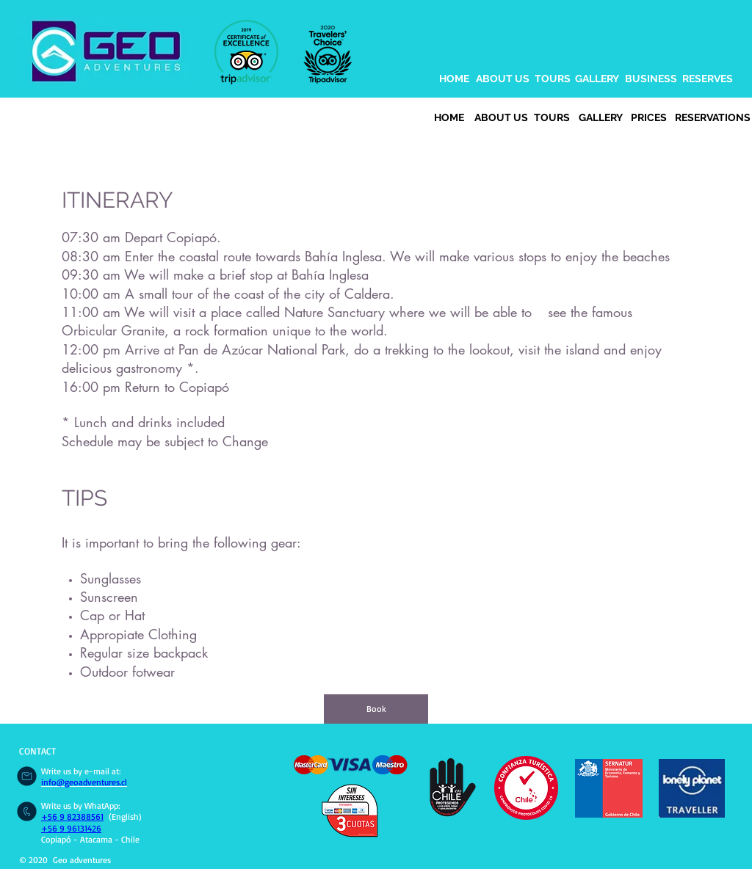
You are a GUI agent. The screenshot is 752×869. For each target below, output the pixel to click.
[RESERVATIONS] (713, 118)
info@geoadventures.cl (84, 782)
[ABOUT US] (502, 79)
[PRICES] (648, 118)
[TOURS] (552, 79)
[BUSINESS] (651, 79)
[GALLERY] (597, 79)
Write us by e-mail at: (81, 771)
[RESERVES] (707, 79)
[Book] (376, 709)
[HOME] (454, 79)
